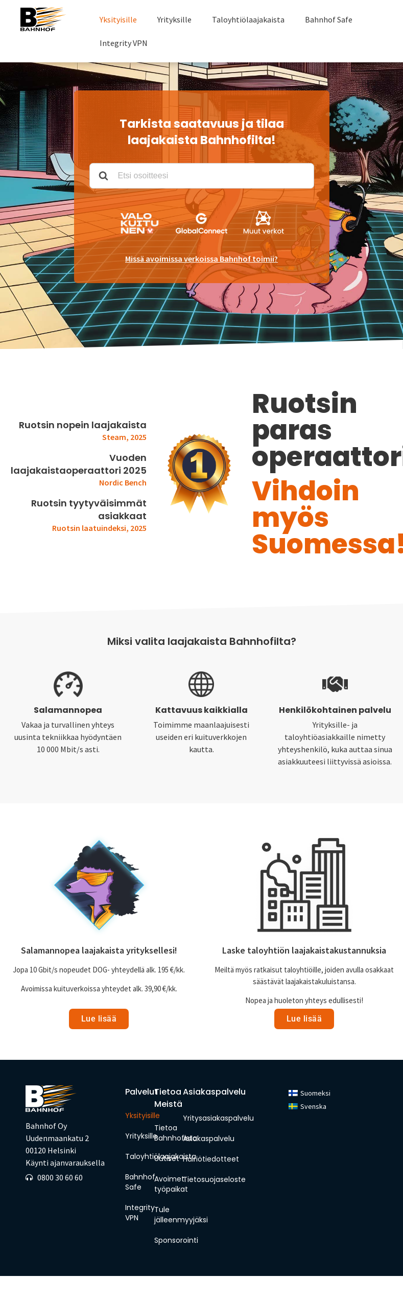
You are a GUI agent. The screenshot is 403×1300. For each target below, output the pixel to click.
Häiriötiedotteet (211, 1159)
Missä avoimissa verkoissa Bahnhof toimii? (201, 258)
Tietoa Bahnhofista (166, 1133)
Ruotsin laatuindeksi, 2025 (99, 528)
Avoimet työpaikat (166, 1184)
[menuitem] (309, 1093)
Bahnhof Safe (328, 19)
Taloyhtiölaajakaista (248, 19)
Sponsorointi (166, 1240)
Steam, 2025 (124, 437)
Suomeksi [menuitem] (315, 1093)
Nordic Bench (123, 482)
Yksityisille (118, 19)
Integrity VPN (124, 43)
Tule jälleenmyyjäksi (166, 1214)
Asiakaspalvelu (208, 1138)
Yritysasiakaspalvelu (218, 1118)
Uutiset (166, 1158)
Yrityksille (174, 19)
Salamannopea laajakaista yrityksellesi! (99, 950)
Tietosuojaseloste (214, 1179)
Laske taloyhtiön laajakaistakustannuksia (304, 950)
